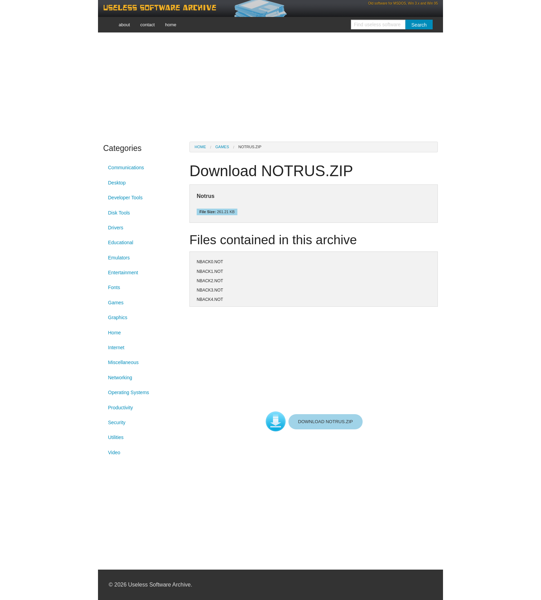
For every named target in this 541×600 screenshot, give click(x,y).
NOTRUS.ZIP (250, 147)
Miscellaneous (123, 362)
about (124, 24)
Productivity (120, 407)
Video (114, 452)
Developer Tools (125, 197)
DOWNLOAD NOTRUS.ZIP (325, 421)
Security (117, 422)
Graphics (117, 317)
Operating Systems (128, 392)
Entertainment (123, 272)
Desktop (117, 182)
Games (116, 302)
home (170, 24)
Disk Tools (119, 213)
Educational (120, 242)
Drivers (115, 227)
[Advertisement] (270, 86)
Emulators (119, 257)
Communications (126, 167)
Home (114, 332)
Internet (116, 347)
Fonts (114, 287)
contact (147, 24)
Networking (120, 377)
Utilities (116, 437)
